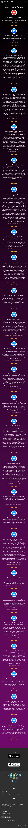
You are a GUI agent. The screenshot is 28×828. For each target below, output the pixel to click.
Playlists (23, 732)
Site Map (24, 825)
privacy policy (7, 806)
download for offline (17, 323)
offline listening (12, 732)
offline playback (14, 550)
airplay (4, 522)
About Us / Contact (6, 813)
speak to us (21, 793)
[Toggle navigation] (25, 1)
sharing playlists (15, 547)
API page (19, 794)
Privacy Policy (19, 825)
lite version (23, 555)
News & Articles (5, 815)
